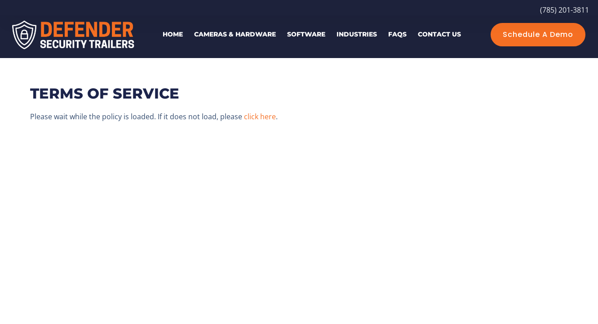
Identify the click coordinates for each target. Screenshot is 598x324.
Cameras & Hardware (235, 34)
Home (173, 34)
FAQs (397, 34)
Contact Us (439, 34)
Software (306, 34)
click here (260, 117)
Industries (357, 34)
